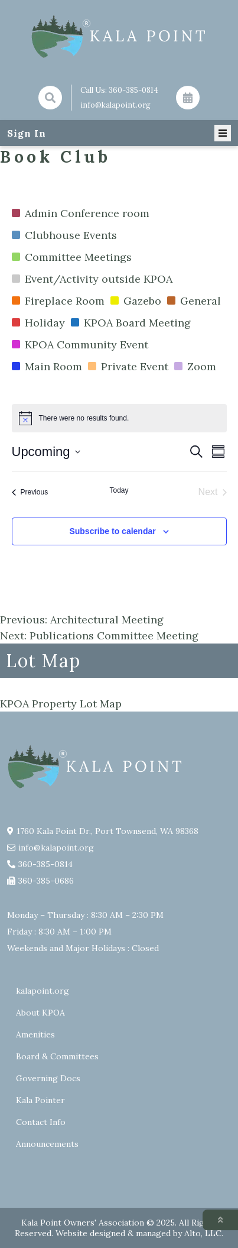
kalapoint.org (42, 990)
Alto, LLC (202, 1233)
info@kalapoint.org (115, 105)
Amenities (35, 1034)
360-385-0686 (46, 880)
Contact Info (41, 1122)
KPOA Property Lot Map (61, 703)
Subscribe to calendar (112, 531)
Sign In (26, 133)
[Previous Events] (30, 492)
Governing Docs (48, 1078)
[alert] (119, 418)
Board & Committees (57, 1056)
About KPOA (40, 1012)
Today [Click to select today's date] (118, 490)
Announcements (47, 1144)
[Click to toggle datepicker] (46, 451)
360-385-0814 (133, 90)
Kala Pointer (40, 1100)
